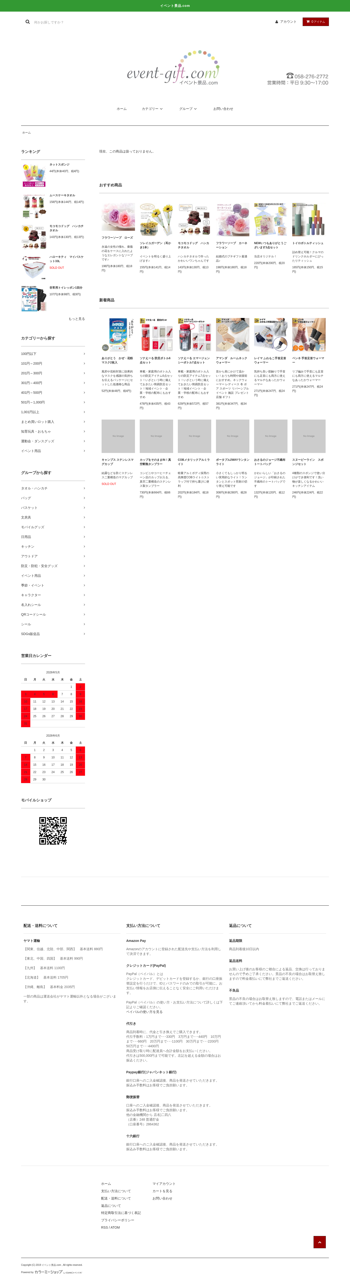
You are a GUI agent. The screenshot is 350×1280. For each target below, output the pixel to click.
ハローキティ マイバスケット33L (66, 259)
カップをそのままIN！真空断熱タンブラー (155, 462)
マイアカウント (164, 1184)
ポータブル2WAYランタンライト (232, 462)
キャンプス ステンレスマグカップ (118, 462)
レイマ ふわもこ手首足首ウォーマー (270, 360)
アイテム (314, 21)
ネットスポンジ (59, 164)
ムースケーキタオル (62, 195)
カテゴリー (153, 109)
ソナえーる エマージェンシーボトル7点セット (194, 360)
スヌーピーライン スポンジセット (307, 462)
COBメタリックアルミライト (194, 462)
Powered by (51, 1272)
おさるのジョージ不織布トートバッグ (269, 462)
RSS (104, 1227)
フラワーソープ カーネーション (231, 245)
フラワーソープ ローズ (117, 237)
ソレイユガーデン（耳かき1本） (155, 245)
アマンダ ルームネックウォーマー (231, 360)
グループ (188, 109)
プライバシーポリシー (117, 1220)
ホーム (122, 109)
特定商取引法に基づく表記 (121, 1213)
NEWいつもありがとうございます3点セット (270, 245)
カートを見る (162, 1191)
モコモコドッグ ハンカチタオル (66, 228)
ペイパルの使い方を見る (144, 1012)
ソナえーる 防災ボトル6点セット (155, 360)
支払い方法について (116, 1191)
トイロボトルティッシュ (307, 243)
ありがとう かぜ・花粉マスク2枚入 (117, 360)
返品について (111, 1206)
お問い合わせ (223, 109)
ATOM (115, 1227)
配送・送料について (116, 1198)
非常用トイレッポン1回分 (65, 287)
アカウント (288, 21)
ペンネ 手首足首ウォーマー (308, 360)
